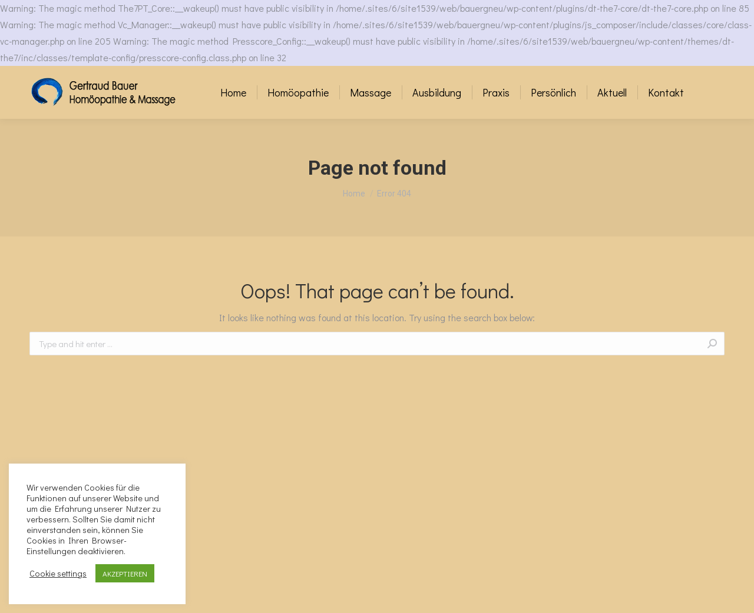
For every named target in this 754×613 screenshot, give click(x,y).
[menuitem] (233, 92)
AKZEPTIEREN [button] (124, 573)
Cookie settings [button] (58, 573)
